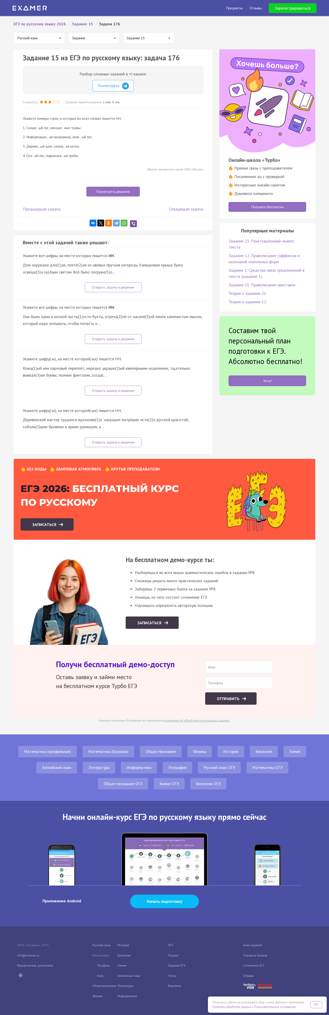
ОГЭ (170, 945)
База (100, 976)
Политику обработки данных (231, 1007)
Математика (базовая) (108, 751)
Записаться (45, 524)
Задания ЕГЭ (176, 965)
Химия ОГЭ (169, 783)
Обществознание (161, 751)
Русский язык (102, 945)
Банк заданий (252, 945)
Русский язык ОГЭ (219, 767)
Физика (199, 751)
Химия (294, 751)
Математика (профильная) (47, 751)
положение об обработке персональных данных (197, 721)
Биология (264, 751)
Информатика (139, 767)
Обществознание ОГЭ (123, 783)
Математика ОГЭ (267, 767)
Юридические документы (35, 965)
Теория (173, 955)
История (231, 751)
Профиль (103, 965)
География (177, 767)
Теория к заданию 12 (247, 301)
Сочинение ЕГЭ (253, 965)
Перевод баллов (255, 955)
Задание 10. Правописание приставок (261, 284)
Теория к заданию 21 (247, 293)
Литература (98, 767)
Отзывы (248, 976)
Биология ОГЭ (208, 783)
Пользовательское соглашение (275, 1007)
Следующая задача (186, 209)
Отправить (229, 698)
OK (316, 1005)
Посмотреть (113, 85)
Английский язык (56, 767)
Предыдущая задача (41, 209)
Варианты (174, 986)
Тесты (172, 976)
